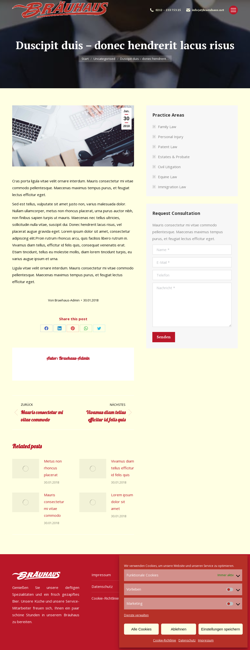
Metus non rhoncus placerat (53, 468)
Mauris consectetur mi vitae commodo (54, 505)
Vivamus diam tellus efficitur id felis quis (122, 468)
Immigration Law (172, 186)
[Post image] (25, 468)
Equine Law (167, 176)
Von (64, 300)
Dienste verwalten (136, 615)
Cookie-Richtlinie (164, 640)
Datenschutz (187, 640)
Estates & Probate (174, 156)
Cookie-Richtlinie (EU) (109, 598)
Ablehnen (178, 629)
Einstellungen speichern (220, 629)
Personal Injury (170, 136)
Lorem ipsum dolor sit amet (122, 501)
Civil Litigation (169, 166)
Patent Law (167, 146)
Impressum (206, 640)
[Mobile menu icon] (233, 10)
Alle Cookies (141, 629)
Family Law (167, 126)
